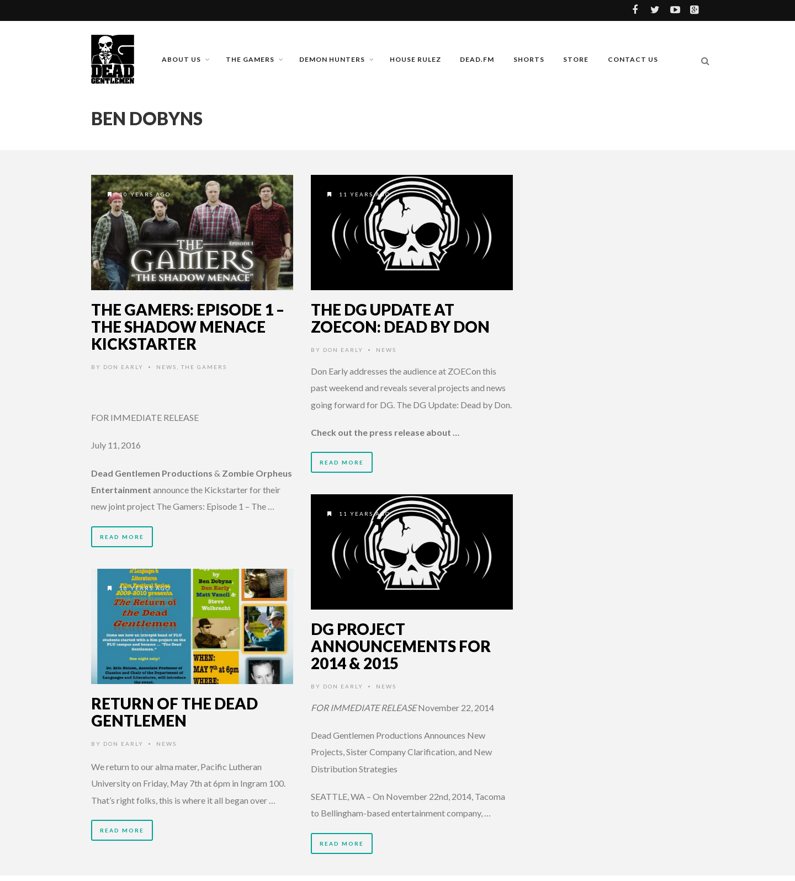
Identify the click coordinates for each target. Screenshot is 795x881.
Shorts (528, 59)
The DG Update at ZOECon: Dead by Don (400, 318)
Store (576, 59)
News (166, 367)
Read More (122, 536)
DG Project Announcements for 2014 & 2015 (401, 646)
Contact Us (633, 59)
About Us (181, 59)
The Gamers (250, 59)
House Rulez (415, 59)
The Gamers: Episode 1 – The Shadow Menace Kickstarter (187, 326)
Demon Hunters (332, 59)
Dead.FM (477, 59)
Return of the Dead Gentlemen (174, 712)
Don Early (123, 367)
